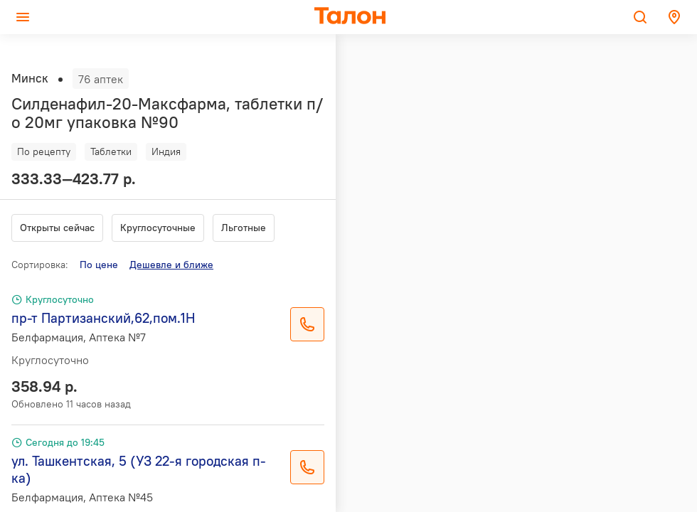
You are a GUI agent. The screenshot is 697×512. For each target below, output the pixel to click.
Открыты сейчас (57, 227)
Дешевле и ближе (171, 264)
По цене (99, 264)
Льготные (243, 227)
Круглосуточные (158, 227)
